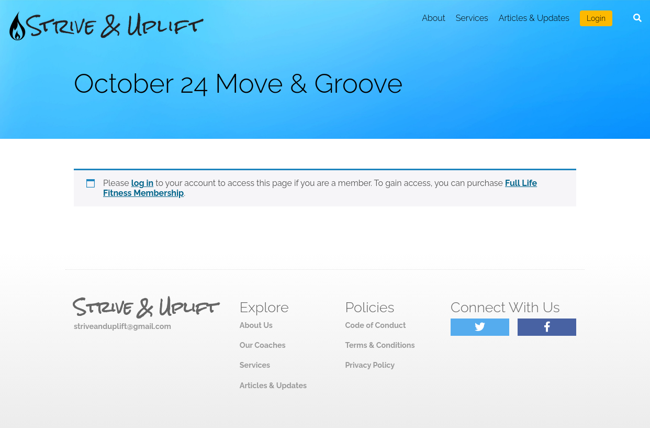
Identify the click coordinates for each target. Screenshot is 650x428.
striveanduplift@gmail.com (122, 326)
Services (472, 18)
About (433, 18)
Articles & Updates (534, 18)
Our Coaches (263, 345)
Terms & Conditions (379, 345)
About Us (256, 325)
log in (142, 183)
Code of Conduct (375, 325)
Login (596, 18)
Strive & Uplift (145, 307)
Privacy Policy (370, 364)
